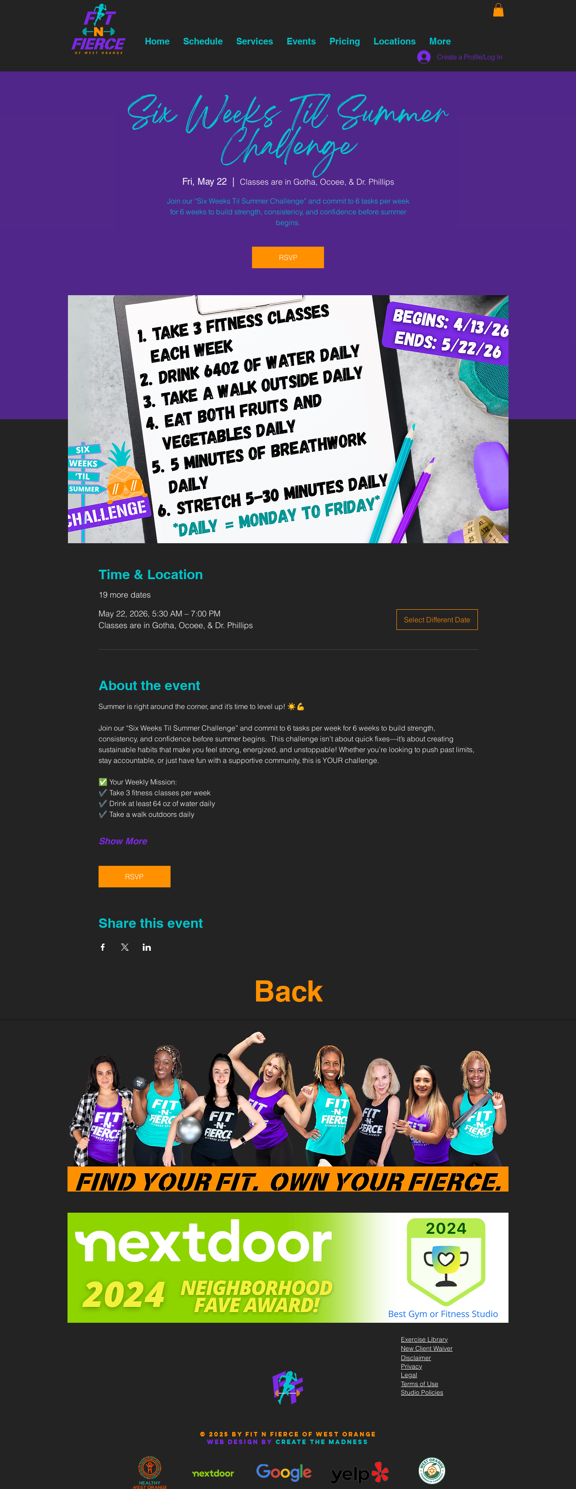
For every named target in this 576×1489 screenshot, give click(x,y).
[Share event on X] (125, 947)
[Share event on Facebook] (103, 947)
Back (288, 990)
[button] (498, 10)
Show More (123, 841)
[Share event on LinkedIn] (147, 947)
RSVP (288, 257)
